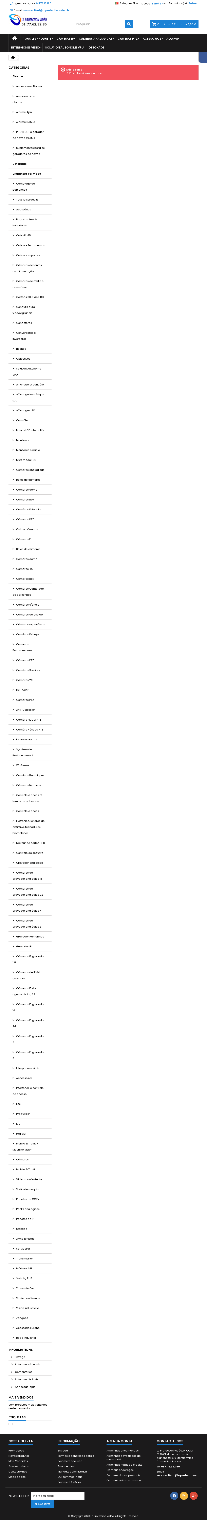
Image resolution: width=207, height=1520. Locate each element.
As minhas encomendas (123, 1450)
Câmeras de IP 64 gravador (26, 975)
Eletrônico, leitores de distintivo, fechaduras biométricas (29, 827)
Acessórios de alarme (24, 99)
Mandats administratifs (73, 1472)
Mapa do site (17, 1477)
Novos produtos (19, 1456)
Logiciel (21, 1134)
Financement (66, 1466)
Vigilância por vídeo (27, 174)
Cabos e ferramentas (30, 245)
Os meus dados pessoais (123, 1475)
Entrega (19, 1357)
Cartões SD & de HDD (30, 297)
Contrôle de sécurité (29, 853)
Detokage (96, 47)
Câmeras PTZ (25, 519)
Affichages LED (25, 410)
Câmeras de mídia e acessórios (28, 284)
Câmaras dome (26, 490)
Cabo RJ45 (23, 235)
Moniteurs (22, 440)
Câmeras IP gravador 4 (29, 1039)
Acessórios (152, 39)
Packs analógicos (28, 1209)
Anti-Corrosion (26, 710)
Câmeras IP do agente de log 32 (24, 991)
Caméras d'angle (27, 605)
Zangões (22, 1318)
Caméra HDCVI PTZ (28, 720)
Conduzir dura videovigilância (24, 310)
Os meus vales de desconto (125, 1480)
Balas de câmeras (28, 480)
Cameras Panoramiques (22, 647)
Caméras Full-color (29, 509)
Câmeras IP (65, 39)
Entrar (193, 3)
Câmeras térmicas (28, 785)
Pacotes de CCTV (27, 1199)
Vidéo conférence (28, 1298)
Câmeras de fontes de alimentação (27, 268)
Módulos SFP (24, 1268)
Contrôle (22, 420)
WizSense (22, 765)
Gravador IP (24, 946)
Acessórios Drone (28, 1328)
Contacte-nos (17, 1472)
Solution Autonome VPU (64, 47)
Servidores (23, 1249)
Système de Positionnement (23, 752)
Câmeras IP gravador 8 (29, 1055)
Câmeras (22, 1159)
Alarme (172, 39)
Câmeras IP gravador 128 (29, 959)
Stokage (21, 1229)
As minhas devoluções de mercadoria (124, 1457)
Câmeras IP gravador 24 (29, 1023)
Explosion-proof (26, 739)
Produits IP (23, 1114)
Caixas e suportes (28, 255)
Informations (20, 1349)
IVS (18, 1124)
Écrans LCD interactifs (30, 430)
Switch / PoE (24, 1278)
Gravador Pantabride (30, 936)
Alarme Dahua (25, 122)
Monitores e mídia (28, 450)
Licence (21, 349)
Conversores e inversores (24, 336)
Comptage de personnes (24, 187)
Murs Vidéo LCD (26, 460)
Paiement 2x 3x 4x (26, 1379)
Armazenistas (25, 1239)
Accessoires (24, 1078)
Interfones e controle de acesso (28, 1091)
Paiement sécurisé (27, 1364)
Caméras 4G (24, 569)
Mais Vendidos (21, 1397)
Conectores (24, 323)
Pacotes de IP (25, 1219)
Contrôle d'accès (27, 811)
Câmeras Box (25, 499)
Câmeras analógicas (96, 39)
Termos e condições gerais (76, 1456)
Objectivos (23, 359)
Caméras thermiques (30, 775)
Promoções (16, 1450)
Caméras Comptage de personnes (28, 592)
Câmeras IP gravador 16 (29, 1007)
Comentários (23, 1372)
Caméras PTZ (128, 39)
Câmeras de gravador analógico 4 (27, 908)
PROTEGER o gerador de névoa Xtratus (28, 135)
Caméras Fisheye (27, 634)
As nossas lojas (24, 1387)
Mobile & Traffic (26, 1169)
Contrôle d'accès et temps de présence (27, 798)
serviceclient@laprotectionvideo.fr (181, 1475)
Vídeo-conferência (29, 1179)
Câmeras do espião (29, 614)
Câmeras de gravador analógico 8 (27, 924)
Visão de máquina (28, 1189)
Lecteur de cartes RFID (30, 843)
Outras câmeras (27, 529)
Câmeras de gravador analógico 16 (27, 876)
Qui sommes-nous (70, 1477)
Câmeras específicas (30, 624)
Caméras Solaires (28, 670)
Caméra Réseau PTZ (29, 730)
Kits (18, 1104)
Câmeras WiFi (25, 680)
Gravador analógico (29, 863)
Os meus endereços (120, 1470)
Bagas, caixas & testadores (25, 222)
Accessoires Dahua (29, 86)
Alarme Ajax (24, 112)
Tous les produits (37, 39)
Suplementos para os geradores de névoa (29, 151)
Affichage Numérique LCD (28, 397)
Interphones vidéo (25, 47)
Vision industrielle (27, 1308)
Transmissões (25, 1288)
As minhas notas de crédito (125, 1465)
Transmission (25, 1258)
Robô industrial (26, 1338)
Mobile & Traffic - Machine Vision (25, 1147)
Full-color (22, 690)
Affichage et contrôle (30, 384)
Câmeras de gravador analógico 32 (28, 892)
